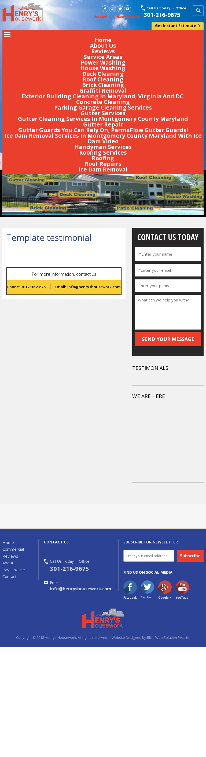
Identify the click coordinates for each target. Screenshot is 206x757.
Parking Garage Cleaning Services (103, 107)
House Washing (103, 68)
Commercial (13, 549)
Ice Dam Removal (103, 169)
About (7, 562)
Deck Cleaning (103, 73)
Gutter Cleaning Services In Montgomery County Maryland (103, 118)
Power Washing (103, 62)
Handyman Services (103, 147)
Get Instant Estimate (175, 25)
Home (103, 40)
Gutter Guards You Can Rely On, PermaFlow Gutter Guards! (103, 130)
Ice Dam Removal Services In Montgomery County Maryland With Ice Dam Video (103, 138)
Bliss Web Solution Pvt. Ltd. (168, 637)
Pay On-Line (13, 569)
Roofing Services (103, 152)
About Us (103, 45)
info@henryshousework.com (93, 286)
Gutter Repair (103, 124)
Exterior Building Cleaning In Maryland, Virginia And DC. (103, 96)
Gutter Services (103, 113)
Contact (9, 576)
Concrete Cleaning (103, 102)
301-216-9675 (162, 14)
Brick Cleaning (103, 85)
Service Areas (103, 57)
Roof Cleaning (103, 79)
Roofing (103, 158)
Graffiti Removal (103, 90)
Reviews (103, 51)
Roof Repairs (103, 163)
